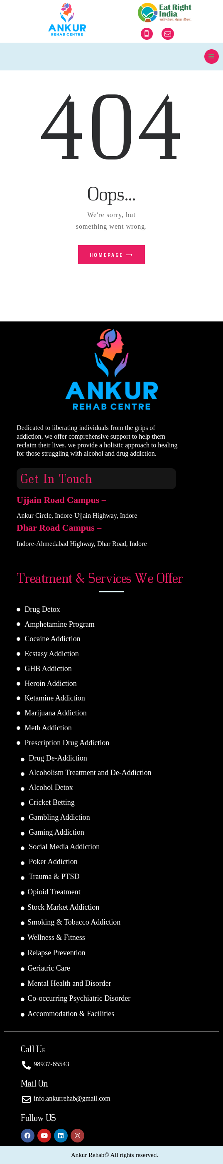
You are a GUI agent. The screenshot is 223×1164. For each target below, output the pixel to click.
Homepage (106, 254)
